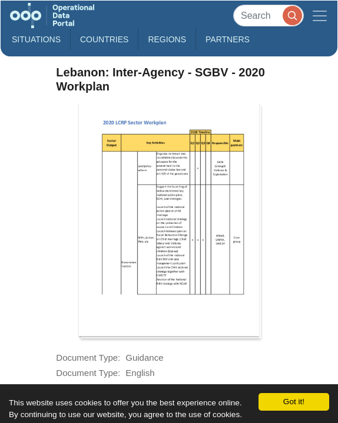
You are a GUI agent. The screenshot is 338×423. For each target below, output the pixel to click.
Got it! (293, 401)
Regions (167, 39)
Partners (228, 39)
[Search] (268, 15)
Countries (104, 39)
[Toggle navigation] (320, 15)
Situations (36, 39)
